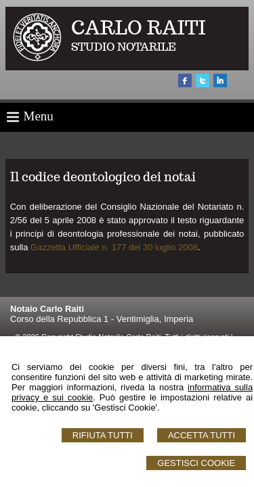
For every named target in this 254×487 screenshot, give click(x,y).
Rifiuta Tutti (102, 435)
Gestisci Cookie (196, 463)
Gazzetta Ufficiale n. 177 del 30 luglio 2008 (114, 247)
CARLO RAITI (138, 27)
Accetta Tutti (201, 435)
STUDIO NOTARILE (123, 47)
